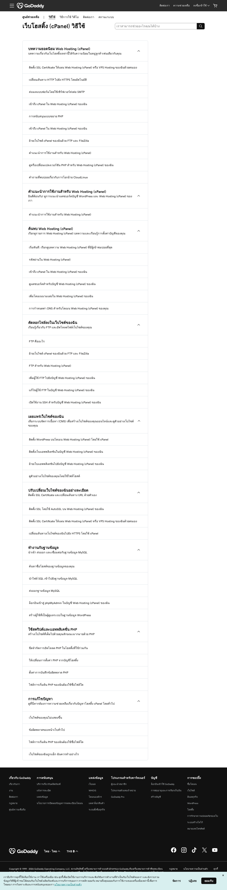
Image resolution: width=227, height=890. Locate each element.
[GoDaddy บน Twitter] (204, 852)
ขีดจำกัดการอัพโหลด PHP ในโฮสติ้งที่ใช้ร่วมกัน (58, 648)
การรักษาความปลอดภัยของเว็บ (202, 816)
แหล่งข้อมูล (42, 797)
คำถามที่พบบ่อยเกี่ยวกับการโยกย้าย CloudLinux (58, 177)
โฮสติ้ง (190, 809)
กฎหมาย (13, 803)
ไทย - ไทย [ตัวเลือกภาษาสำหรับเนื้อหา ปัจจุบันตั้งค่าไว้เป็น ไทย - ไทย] (52, 851)
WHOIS (92, 790)
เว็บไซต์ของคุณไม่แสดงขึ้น (45, 717)
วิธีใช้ (52, 17)
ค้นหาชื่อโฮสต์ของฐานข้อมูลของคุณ (51, 566)
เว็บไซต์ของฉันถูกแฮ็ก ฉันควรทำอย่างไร (54, 754)
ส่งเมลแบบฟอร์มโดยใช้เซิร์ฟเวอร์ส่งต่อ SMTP (57, 91)
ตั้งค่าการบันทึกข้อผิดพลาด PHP (48, 672)
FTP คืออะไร (37, 341)
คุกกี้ (216, 869)
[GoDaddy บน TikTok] (194, 852)
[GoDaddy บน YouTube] (215, 852)
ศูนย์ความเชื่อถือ (17, 809)
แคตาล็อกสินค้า (96, 803)
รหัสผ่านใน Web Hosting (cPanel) (50, 259)
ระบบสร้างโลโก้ (195, 822)
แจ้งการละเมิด (44, 790)
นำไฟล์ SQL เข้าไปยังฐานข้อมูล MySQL (53, 578)
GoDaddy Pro (117, 797)
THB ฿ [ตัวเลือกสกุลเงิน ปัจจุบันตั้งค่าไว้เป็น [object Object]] (73, 851)
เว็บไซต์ (191, 790)
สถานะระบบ (106, 17)
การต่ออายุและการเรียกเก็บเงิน (166, 790)
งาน (11, 790)
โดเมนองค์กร (95, 797)
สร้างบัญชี (156, 797)
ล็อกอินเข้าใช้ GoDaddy (162, 784)
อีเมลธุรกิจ (192, 797)
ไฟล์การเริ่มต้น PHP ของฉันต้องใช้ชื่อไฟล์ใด (56, 684)
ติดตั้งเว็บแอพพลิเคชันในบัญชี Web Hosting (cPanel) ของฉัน (66, 451)
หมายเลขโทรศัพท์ (196, 829)
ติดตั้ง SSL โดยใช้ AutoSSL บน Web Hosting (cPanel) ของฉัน (66, 509)
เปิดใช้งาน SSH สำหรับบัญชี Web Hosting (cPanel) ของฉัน (65, 402)
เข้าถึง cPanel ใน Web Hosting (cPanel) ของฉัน (58, 104)
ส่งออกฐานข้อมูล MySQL (44, 590)
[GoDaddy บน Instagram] (184, 852)
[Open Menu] (10, 5)
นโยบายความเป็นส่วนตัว (195, 869)
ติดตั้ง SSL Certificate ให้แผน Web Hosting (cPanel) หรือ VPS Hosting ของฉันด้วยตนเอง (83, 67)
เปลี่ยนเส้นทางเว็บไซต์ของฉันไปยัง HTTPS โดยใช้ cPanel (63, 533)
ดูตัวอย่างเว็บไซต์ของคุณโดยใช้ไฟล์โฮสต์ (54, 476)
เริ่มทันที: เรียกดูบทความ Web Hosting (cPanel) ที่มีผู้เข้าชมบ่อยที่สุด (70, 247)
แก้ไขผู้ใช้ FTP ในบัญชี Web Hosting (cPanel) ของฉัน (61, 390)
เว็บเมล (92, 784)
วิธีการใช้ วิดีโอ (69, 17)
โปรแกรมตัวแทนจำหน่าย (123, 790)
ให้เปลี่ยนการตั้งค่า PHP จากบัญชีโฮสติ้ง (53, 660)
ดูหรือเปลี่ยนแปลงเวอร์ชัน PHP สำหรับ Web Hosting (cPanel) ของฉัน (71, 165)
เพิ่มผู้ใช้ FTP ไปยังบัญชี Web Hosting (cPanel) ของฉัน (62, 377)
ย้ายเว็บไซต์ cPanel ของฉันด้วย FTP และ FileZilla (59, 140)
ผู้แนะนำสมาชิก (119, 784)
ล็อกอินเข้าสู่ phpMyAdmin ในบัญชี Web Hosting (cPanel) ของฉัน (69, 602)
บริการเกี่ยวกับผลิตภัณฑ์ (49, 784)
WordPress (192, 803)
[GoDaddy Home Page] (23, 851)
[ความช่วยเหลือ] (181, 5)
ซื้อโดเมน (192, 784)
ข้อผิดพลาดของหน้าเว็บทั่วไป (47, 729)
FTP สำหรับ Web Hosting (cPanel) (50, 365)
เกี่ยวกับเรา (14, 784)
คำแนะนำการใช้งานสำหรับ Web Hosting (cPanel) (60, 152)
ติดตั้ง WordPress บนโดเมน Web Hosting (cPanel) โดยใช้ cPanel (68, 439)
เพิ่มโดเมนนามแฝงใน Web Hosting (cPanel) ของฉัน (61, 296)
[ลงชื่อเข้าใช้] (202, 5)
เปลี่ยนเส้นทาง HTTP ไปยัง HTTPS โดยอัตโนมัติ (58, 79)
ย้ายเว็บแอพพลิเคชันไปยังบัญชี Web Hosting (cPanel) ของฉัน (66, 463)
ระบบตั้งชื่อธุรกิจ (97, 809)
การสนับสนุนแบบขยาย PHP (46, 116)
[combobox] (156, 26)
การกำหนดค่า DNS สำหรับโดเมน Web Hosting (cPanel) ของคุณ (69, 308)
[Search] (201, 26)
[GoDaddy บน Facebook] (173, 852)
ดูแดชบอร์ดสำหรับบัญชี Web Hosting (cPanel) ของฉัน (62, 284)
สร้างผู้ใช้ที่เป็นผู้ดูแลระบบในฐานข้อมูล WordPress (60, 615)
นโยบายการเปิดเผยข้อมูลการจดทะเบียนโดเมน (60, 803)
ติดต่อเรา (88, 17)
